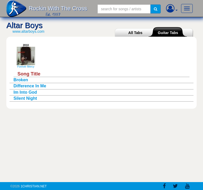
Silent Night (25, 98)
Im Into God (25, 92)
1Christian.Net (34, 186)
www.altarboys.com (28, 31)
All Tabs (135, 33)
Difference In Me (29, 86)
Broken (20, 80)
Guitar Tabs (168, 33)
